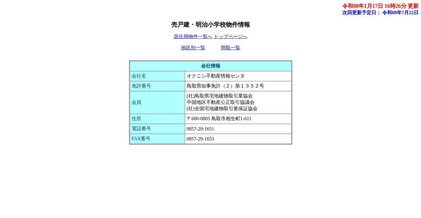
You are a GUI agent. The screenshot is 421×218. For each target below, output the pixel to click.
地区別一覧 (193, 47)
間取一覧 (230, 47)
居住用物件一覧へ (193, 36)
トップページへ (231, 36)
